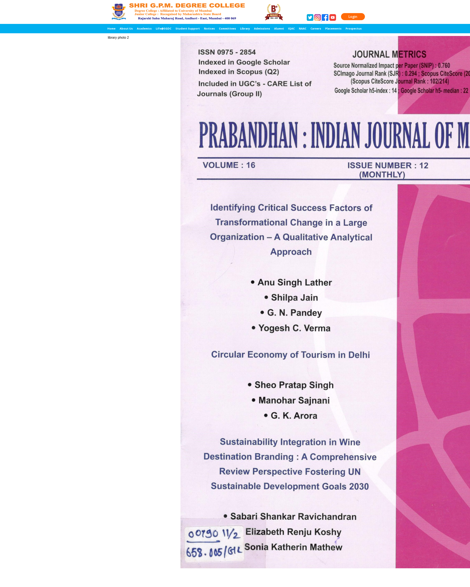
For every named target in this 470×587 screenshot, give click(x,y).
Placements (333, 28)
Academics (144, 28)
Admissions (262, 28)
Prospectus (354, 28)
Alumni (279, 28)
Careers (315, 28)
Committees (227, 28)
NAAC (302, 28)
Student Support (187, 28)
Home (111, 28)
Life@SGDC (163, 28)
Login (353, 16)
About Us (126, 28)
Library (245, 28)
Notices (209, 28)
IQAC (291, 28)
